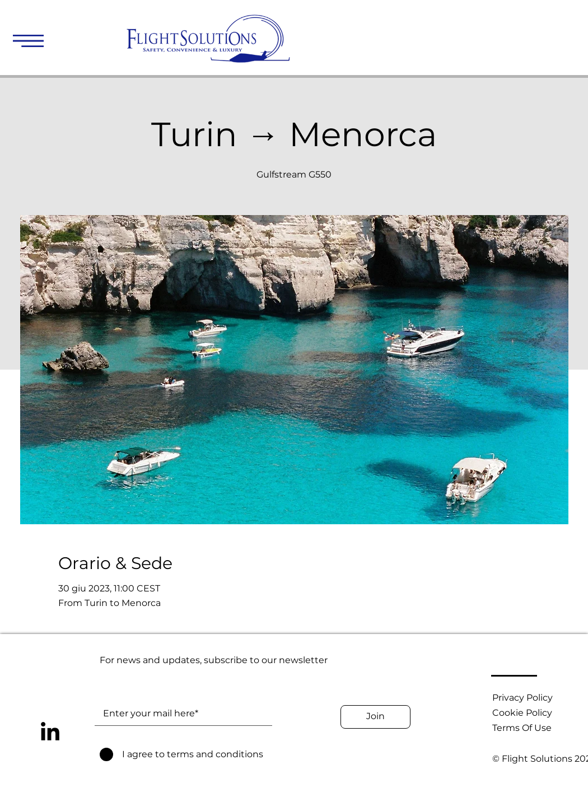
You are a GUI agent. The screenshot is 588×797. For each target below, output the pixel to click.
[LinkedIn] (50, 732)
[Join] (375, 717)
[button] (28, 41)
